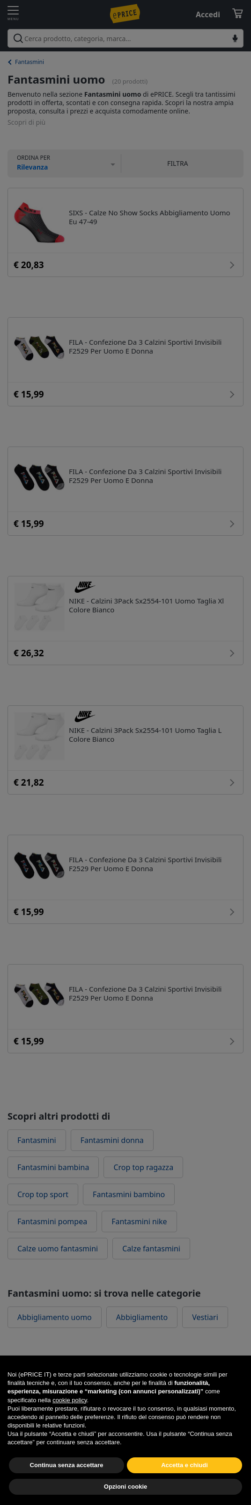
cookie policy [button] (69, 1420)
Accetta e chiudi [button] (184, 1485)
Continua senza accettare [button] (66, 1485)
